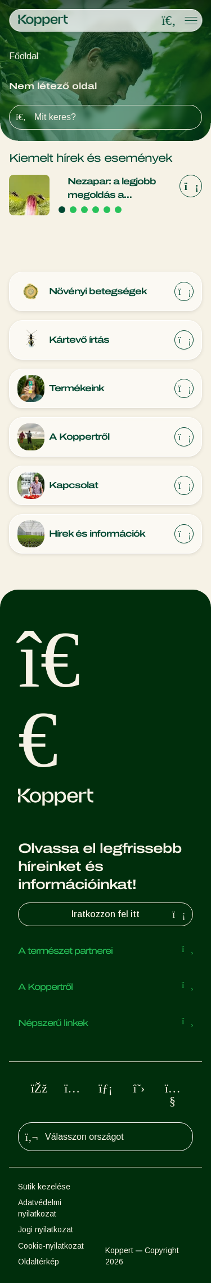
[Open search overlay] (169, 21)
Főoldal (23, 56)
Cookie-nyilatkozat (51, 1245)
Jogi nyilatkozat (45, 1229)
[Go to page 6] (118, 209)
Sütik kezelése (44, 1186)
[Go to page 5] (107, 209)
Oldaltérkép (38, 1261)
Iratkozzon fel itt (129, 914)
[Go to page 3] (84, 209)
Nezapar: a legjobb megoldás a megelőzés (112, 189)
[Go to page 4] (95, 209)
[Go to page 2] (73, 209)
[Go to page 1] (62, 209)
